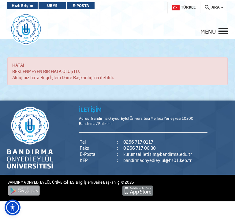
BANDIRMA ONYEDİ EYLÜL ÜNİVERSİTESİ (41, 182)
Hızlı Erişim (22, 5)
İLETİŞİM (90, 109)
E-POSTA (81, 5)
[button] (12, 207)
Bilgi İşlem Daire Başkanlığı (98, 182)
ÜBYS (52, 5)
